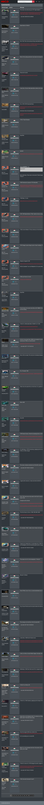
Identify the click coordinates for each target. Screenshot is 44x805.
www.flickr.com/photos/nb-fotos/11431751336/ (30, 343)
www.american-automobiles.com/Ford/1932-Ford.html (31, 562)
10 (28, 795)
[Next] (33, 795)
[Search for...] (25, 2)
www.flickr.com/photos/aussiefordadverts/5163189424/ (32, 642)
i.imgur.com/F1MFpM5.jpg (25, 279)
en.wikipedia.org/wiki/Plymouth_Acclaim (28, 75)
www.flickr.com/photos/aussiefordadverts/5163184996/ (32, 640)
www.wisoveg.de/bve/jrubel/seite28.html (29, 326)
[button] (36, 1)
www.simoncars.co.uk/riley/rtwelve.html (28, 201)
